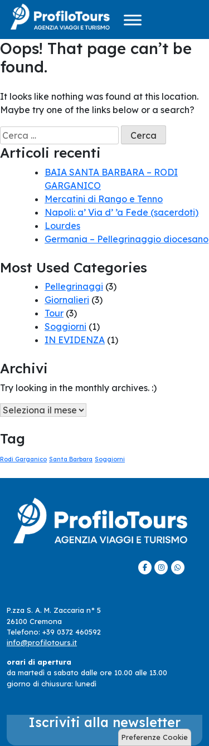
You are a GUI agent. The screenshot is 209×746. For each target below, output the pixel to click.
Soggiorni (65, 326)
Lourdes (62, 225)
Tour (54, 313)
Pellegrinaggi (74, 286)
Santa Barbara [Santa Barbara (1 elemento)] (71, 459)
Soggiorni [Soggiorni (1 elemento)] (110, 459)
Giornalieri (67, 299)
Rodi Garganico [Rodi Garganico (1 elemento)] (23, 459)
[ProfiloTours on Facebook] (145, 567)
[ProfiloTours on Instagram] (161, 567)
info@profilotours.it (42, 642)
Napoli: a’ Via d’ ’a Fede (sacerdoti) (121, 212)
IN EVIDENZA (75, 339)
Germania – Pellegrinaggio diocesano (126, 239)
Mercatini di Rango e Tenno (104, 198)
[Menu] (133, 19)
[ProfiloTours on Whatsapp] (177, 567)
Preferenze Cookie (154, 737)
